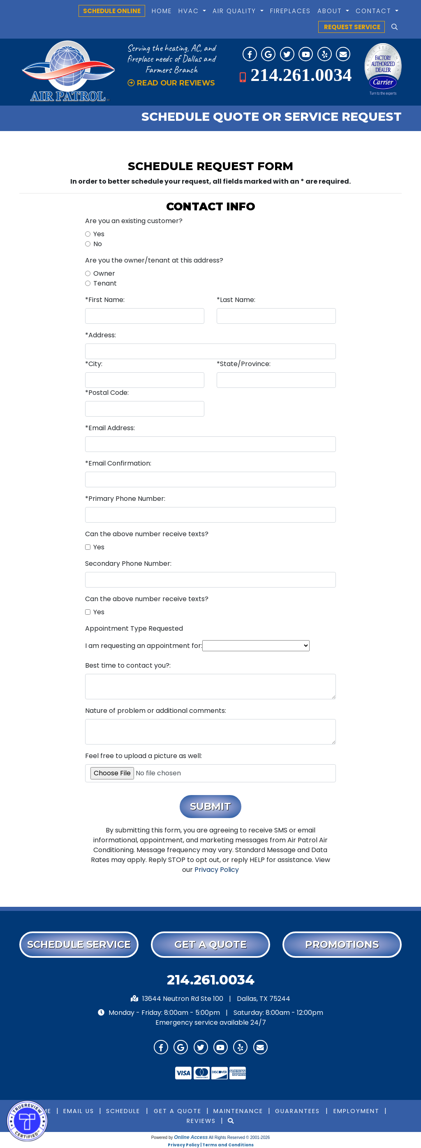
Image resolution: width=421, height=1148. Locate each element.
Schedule (123, 1111)
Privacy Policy (216, 869)
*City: (93, 364)
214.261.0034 (301, 75)
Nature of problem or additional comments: (155, 710)
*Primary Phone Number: (125, 498)
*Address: (100, 335)
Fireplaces (290, 11)
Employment (356, 1111)
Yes (98, 234)
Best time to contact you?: (128, 665)
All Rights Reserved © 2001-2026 (239, 1137)
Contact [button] (374, 11)
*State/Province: (244, 364)
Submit (210, 806)
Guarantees (297, 1111)
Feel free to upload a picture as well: (143, 756)
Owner (104, 273)
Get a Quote (177, 1111)
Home (162, 11)
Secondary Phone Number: (128, 563)
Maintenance (238, 1111)
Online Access (191, 1137)
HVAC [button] (189, 11)
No (97, 244)
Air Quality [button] (236, 11)
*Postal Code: (107, 392)
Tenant (105, 283)
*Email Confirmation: (118, 463)
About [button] (330, 11)
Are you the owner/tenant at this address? (154, 260)
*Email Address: (110, 428)
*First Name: (105, 299)
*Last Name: (236, 299)
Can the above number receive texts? (146, 534)
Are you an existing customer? (134, 221)
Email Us (78, 1111)
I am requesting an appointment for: (143, 645)
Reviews (201, 1121)
